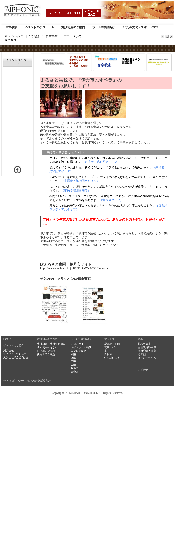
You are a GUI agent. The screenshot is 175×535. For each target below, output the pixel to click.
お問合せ (143, 369)
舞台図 (74, 371)
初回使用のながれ (47, 347)
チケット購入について (16, 357)
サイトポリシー (13, 380)
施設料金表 (144, 343)
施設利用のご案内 (73, 27)
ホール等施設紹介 (104, 27)
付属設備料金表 (147, 347)
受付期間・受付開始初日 (51, 343)
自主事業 (11, 27)
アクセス (109, 339)
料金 (140, 339)
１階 (73, 364)
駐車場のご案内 (113, 357)
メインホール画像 (81, 347)
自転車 (108, 354)
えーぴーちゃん (147, 357)
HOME (5, 36)
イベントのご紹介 (28, 36)
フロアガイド (78, 343)
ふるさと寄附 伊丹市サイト (66, 264)
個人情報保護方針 (39, 380)
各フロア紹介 (78, 350)
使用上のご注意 (46, 354)
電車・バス (110, 347)
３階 (73, 357)
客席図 (74, 368)
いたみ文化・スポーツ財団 (141, 27)
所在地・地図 (112, 343)
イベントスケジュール (39, 27)
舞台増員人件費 (147, 350)
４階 (73, 354)
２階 (73, 361)
